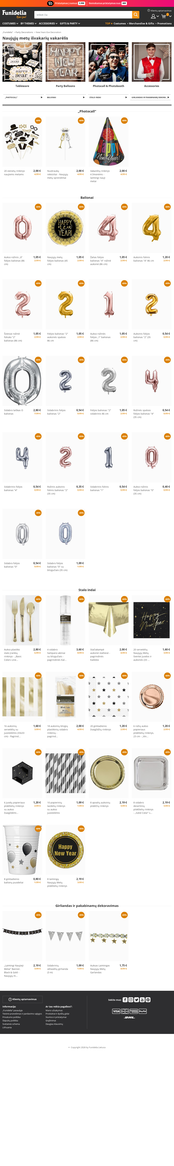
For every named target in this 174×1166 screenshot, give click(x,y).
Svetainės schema (11, 1024)
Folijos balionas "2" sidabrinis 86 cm (100, 412)
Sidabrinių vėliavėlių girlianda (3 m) (57, 969)
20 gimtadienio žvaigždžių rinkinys (100, 728)
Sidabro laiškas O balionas (13, 412)
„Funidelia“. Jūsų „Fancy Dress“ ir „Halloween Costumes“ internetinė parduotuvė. (14, 14)
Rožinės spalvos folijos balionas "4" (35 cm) (143, 414)
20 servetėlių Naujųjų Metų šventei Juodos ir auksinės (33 (142, 655)
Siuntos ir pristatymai (56, 1017)
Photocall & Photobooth (108, 86)
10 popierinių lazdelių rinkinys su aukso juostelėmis (56, 808)
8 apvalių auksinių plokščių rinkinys (100, 804)
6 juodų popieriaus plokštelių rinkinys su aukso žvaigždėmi (14, 808)
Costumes (9, 23)
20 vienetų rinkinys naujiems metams (14, 173)
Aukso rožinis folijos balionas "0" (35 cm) (143, 490)
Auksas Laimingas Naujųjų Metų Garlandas (100, 969)
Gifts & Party (68, 23)
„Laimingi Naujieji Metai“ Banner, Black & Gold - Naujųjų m (14, 971)
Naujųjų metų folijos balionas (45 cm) (57, 261)
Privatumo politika (11, 1017)
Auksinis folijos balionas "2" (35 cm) (142, 337)
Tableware (22, 86)
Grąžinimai (51, 1020)
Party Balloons (65, 86)
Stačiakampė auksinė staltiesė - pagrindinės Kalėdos (100, 655)
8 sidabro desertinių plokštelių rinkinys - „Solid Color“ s (143, 808)
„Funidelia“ (7, 32)
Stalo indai (96, 97)
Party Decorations (24, 32)
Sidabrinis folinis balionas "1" (99, 488)
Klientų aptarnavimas (23, 999)
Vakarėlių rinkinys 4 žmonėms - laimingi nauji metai (100, 176)
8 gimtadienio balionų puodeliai (13, 881)
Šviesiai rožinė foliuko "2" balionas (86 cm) (13, 337)
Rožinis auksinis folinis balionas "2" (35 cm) (57, 490)
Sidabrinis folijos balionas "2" (56, 412)
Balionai (52, 97)
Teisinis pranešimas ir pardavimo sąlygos (22, 1014)
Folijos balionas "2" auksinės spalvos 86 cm (57, 337)
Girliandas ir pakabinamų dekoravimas (151, 97)
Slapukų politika (10, 1020)
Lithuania (7, 1027)
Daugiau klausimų (54, 1024)
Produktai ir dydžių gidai (57, 1014)
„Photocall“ (11, 97)
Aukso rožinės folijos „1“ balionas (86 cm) (100, 337)
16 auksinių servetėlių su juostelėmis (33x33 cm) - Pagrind (14, 731)
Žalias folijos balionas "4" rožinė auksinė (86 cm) (100, 261)
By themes (27, 23)
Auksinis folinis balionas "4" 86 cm (143, 259)
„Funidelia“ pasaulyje (12, 1010)
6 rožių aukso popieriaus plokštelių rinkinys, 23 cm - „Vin (143, 731)
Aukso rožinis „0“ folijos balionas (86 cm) (14, 261)
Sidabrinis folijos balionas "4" (13, 488)
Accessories (47, 23)
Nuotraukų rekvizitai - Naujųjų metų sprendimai (57, 175)
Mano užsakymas (54, 1010)
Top (107, 23)
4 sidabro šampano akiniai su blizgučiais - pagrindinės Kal (57, 655)
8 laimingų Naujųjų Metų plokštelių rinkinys (57, 883)
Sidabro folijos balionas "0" (12, 565)
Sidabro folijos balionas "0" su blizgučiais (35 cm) (57, 567)
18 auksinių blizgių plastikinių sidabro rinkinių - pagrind (57, 731)
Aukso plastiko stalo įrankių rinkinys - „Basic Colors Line (13, 655)
